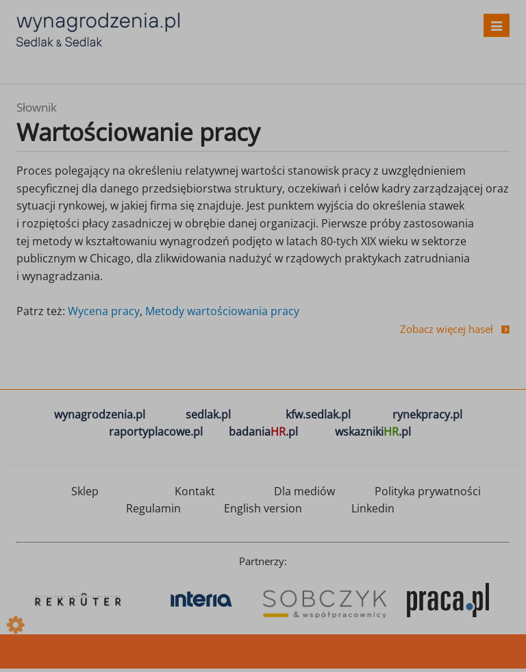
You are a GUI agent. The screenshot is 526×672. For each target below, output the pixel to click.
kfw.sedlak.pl (318, 414)
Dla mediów (304, 491)
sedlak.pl (208, 414)
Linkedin (372, 508)
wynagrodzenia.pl (99, 414)
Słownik (36, 107)
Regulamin (153, 508)
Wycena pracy (104, 311)
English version (263, 508)
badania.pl (263, 431)
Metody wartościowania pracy (222, 311)
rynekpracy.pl (427, 414)
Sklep (85, 491)
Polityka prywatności (428, 491)
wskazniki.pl (373, 431)
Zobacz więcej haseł (446, 329)
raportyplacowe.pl (156, 431)
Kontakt (195, 491)
